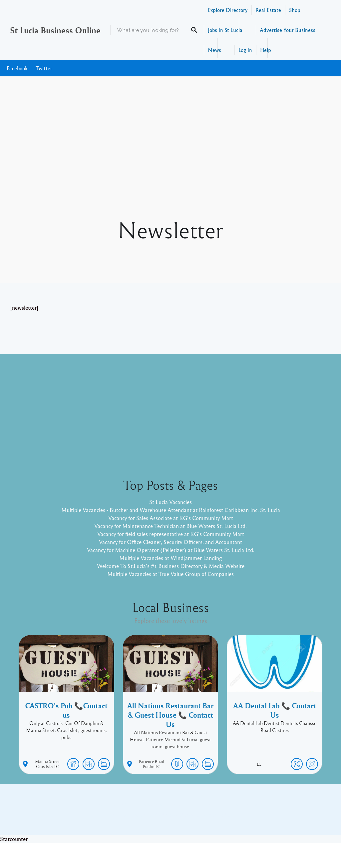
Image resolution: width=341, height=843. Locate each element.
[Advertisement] (170, 166)
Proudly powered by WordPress (143, 815)
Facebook (17, 68)
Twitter (44, 68)
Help (265, 50)
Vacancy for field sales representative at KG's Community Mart (170, 533)
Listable (192, 815)
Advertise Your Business (287, 30)
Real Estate (268, 10)
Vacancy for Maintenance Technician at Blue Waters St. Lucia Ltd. (170, 525)
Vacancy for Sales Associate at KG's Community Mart (170, 517)
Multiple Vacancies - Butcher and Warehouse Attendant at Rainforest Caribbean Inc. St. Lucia (170, 509)
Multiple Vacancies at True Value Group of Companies (170, 573)
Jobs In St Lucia (225, 30)
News (214, 50)
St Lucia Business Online (55, 30)
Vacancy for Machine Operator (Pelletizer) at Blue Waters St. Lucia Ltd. (170, 549)
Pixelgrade (218, 815)
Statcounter (14, 838)
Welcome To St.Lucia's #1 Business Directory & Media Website (170, 565)
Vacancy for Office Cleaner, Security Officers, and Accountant (170, 541)
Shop (294, 10)
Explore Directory (227, 10)
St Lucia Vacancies (170, 501)
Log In (245, 50)
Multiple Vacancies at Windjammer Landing (170, 557)
